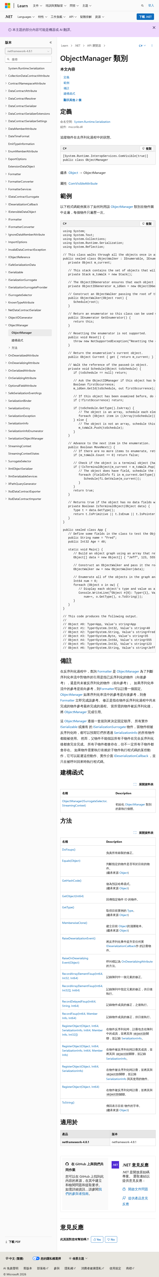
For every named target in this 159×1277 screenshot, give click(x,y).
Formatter (105, 671)
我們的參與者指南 (83, 1191)
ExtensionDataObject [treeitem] (21, 166)
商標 (129, 1268)
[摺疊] (50, 42)
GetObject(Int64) (73, 896)
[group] (108, 439)
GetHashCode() (71, 880)
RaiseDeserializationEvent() (78, 938)
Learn (64, 45)
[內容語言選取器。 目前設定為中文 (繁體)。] (14, 1258)
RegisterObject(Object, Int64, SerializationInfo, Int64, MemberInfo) (82, 1050)
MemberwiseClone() (74, 923)
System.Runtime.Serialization (92, 122)
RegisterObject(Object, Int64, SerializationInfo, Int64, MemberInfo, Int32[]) (82, 1030)
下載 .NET (145, 17)
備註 (66, 88)
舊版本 (27, 1268)
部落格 (41, 1268)
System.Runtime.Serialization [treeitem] (26, 68)
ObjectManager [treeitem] (22, 333)
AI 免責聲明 (10, 1268)
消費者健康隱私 (91, 1268)
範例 (66, 83)
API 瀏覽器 (94, 45)
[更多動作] (152, 45)
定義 (66, 77)
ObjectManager (122, 206)
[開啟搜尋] (142, 5)
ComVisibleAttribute (83, 183)
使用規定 (115, 1268)
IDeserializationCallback (131, 755)
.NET (77, 45)
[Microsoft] (7, 5)
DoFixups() (68, 849)
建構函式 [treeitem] (17, 340)
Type (130, 910)
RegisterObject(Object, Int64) (80, 1087)
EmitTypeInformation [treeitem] (21, 144)
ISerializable (68, 727)
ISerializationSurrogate (109, 727)
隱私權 (69, 1268)
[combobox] (28, 51)
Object (73, 172)
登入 (151, 5)
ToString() (68, 1102)
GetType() (68, 907)
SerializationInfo (125, 732)
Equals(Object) (71, 861)
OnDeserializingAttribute (137, 961)
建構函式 (69, 93)
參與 (57, 1268)
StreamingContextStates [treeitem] (23, 453)
